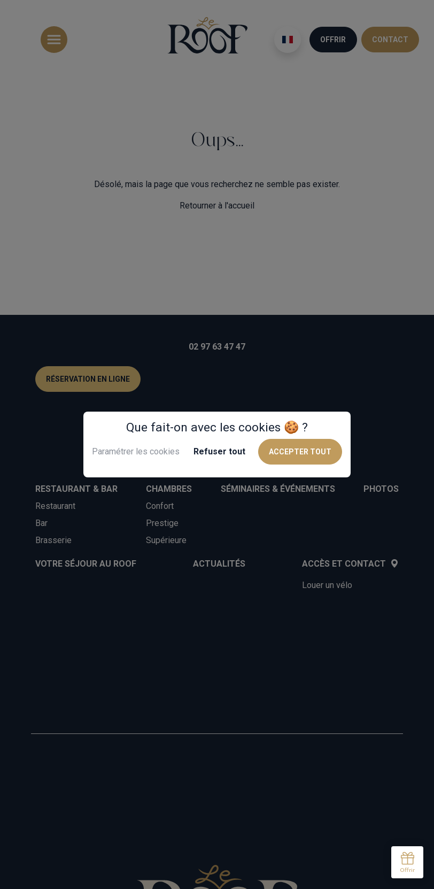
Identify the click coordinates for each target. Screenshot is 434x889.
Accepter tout (300, 451)
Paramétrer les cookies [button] (136, 451)
